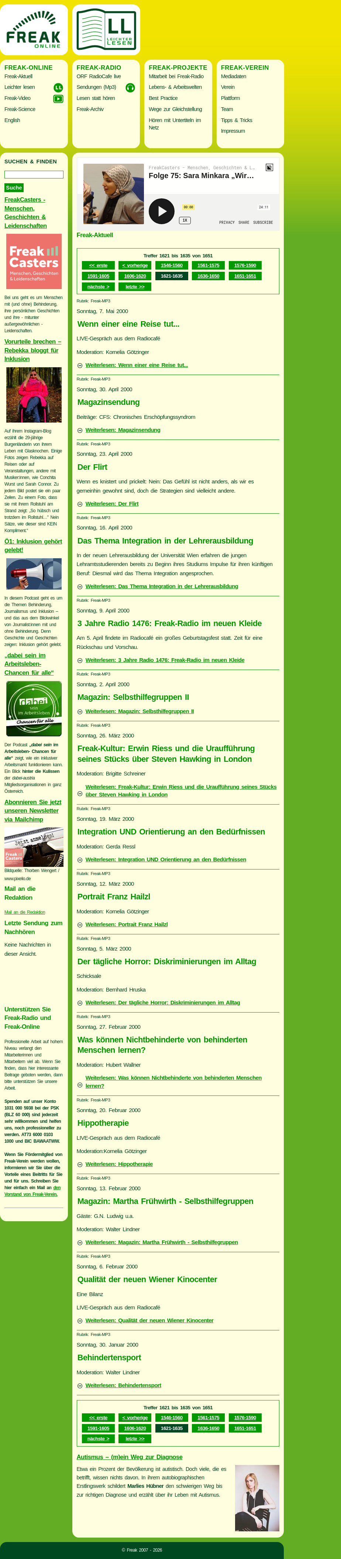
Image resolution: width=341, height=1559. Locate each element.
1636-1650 (208, 276)
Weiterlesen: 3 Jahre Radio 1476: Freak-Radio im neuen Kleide (165, 660)
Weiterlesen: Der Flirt (112, 503)
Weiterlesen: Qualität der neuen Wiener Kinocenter (150, 1320)
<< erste (98, 265)
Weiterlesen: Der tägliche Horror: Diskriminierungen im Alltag (163, 1002)
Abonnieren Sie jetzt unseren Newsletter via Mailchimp (32, 811)
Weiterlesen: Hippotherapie (119, 1164)
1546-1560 (172, 265)
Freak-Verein (245, 67)
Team (227, 109)
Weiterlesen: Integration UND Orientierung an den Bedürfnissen (166, 859)
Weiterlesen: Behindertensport (123, 1385)
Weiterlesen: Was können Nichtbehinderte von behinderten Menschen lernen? (174, 1081)
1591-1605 (98, 276)
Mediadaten (233, 76)
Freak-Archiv (90, 109)
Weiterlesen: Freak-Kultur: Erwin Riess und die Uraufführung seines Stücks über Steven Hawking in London (181, 791)
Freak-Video (17, 98)
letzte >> (134, 286)
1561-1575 (208, 265)
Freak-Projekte (178, 67)
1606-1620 (135, 276)
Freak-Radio (99, 67)
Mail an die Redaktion (24, 912)
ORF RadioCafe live (99, 76)
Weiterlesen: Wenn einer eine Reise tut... (137, 365)
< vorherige (135, 265)
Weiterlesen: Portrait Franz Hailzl (127, 924)
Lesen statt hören (96, 98)
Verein (227, 87)
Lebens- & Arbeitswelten (175, 87)
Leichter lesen (19, 87)
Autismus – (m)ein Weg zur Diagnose (130, 1457)
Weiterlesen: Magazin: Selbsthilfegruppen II (140, 711)
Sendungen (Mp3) (96, 87)
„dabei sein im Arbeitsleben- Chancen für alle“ (29, 664)
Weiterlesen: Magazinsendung (123, 430)
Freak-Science (19, 109)
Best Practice (163, 98)
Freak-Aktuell (18, 76)
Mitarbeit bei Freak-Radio (176, 76)
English (12, 120)
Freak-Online (28, 67)
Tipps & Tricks (236, 120)
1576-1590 (245, 265)
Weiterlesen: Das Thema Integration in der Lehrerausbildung (162, 586)
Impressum (233, 131)
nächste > (98, 286)
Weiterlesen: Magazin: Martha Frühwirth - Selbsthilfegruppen (162, 1242)
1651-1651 (245, 276)
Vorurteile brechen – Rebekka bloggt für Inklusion (32, 350)
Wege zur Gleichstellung (175, 109)
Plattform (230, 98)
